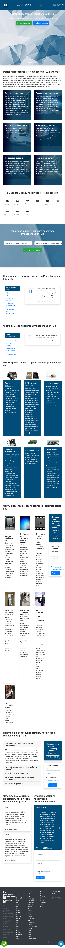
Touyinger (43, 896)
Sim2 (29, 936)
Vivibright (43, 902)
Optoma (17, 910)
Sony (16, 914)
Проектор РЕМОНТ (23, 5)
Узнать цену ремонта (32, 250)
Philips (30, 924)
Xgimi (41, 906)
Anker (17, 920)
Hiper (17, 904)
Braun (17, 930)
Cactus (17, 896)
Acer (16, 892)
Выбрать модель (41, 23)
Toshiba (42, 894)
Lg (16, 908)
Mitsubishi (31, 918)
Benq (17, 894)
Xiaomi (17, 918)
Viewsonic (18, 916)
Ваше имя (55, 551)
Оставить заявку (24, 23)
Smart (42, 892)
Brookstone (18, 934)
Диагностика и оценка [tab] (10, 344)
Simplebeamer (32, 939)
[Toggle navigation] (41, 5)
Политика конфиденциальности (49, 942)
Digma (17, 900)
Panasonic (31, 922)
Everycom (31, 902)
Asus (17, 924)
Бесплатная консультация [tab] (10, 305)
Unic (41, 898)
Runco (29, 932)
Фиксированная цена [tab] (11, 288)
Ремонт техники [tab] (11, 354)
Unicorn (42, 900)
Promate (30, 928)
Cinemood (18, 898)
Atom (17, 926)
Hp (28, 908)
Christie (30, 892)
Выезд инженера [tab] (11, 340)
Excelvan (30, 904)
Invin (29, 912)
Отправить (55, 573)
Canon (17, 939)
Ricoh (29, 930)
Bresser (17, 932)
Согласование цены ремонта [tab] (10, 349)
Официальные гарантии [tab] (10, 294)
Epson (17, 902)
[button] (36, 828)
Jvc (16, 906)
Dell (29, 894)
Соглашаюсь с (58, 567)
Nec (29, 920)
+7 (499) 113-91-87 (57, 5)
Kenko (29, 914)
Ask (16, 922)
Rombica (18, 912)
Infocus (30, 910)
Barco (17, 928)
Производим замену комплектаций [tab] (10, 311)
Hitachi (30, 906)
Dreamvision (31, 900)
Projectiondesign (33, 926)
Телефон (55, 559)
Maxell (30, 916)
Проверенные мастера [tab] (10, 299)
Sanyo (29, 934)
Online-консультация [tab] (10, 335)
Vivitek (42, 904)
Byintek (17, 936)
